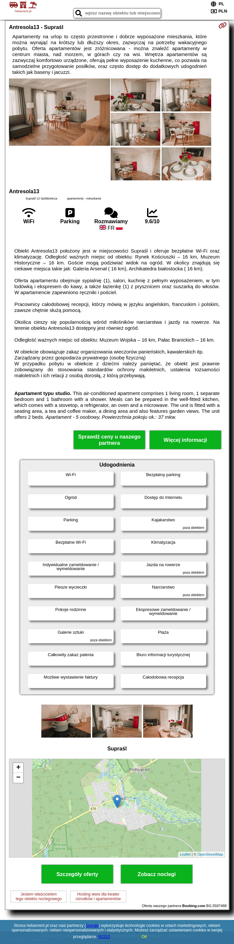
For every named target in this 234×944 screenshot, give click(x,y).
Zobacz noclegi (156, 874)
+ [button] (18, 768)
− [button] (18, 778)
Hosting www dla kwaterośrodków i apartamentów (98, 896)
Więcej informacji (185, 440)
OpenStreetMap (210, 854)
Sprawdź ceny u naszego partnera (109, 440)
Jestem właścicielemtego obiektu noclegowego (38, 896)
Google (92, 925)
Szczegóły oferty (77, 874)
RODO (104, 936)
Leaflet (185, 854)
